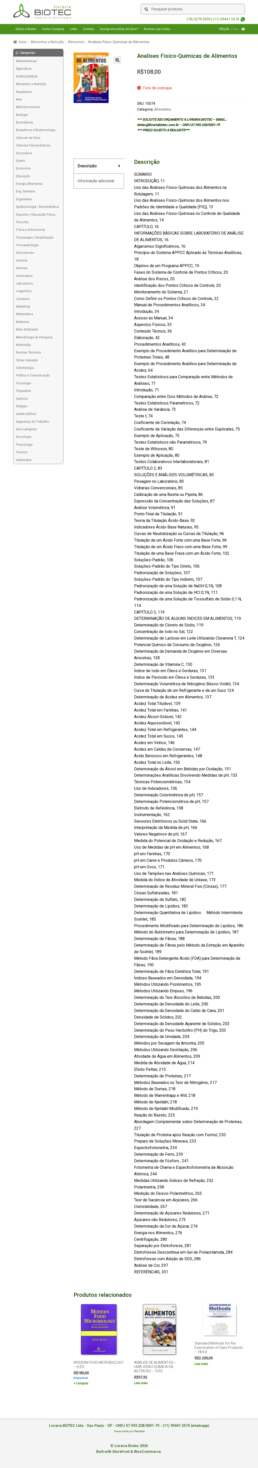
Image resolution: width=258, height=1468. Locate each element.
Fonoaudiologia (27, 245)
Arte (19, 99)
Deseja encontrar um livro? (119, 29)
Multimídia (23, 345)
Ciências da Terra (28, 138)
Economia (23, 168)
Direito (20, 161)
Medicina (22, 322)
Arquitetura (24, 92)
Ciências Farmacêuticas (33, 145)
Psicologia (23, 383)
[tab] (99, 166)
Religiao (21, 406)
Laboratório (24, 283)
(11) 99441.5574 (226, 19)
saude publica (26, 414)
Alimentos (76, 42)
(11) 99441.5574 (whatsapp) (186, 1426)
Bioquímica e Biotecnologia (35, 130)
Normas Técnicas (28, 352)
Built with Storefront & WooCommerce (128, 1452)
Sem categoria (26, 429)
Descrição (87, 166)
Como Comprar (53, 29)
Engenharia (24, 199)
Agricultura (23, 68)
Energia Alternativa (29, 184)
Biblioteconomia (28, 107)
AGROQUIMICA (27, 76)
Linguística (23, 291)
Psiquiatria (23, 391)
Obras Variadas (27, 360)
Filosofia (22, 222)
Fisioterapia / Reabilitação (35, 237)
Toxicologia (24, 444)
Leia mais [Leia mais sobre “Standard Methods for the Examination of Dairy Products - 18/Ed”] (201, 1364)
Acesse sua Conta (157, 29)
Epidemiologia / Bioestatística (37, 207)
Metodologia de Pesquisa (34, 337)
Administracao (26, 61)
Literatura (22, 299)
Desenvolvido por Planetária (129, 1431)
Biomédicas (24, 122)
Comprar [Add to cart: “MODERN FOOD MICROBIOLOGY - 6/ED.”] (82, 1383)
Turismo (21, 452)
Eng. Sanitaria (25, 191)
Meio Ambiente (27, 329)
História (21, 260)
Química (22, 398)
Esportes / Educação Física (35, 214)
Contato (88, 29)
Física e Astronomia (30, 230)
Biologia (22, 115)
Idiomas (21, 268)
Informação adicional (96, 181)
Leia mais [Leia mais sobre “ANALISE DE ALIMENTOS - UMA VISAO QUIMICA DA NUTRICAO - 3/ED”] (141, 1383)
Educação (23, 176)
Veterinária (23, 460)
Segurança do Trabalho (32, 421)
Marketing (23, 306)
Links (73, 29)
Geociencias (25, 253)
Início (23, 42)
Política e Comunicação (33, 375)
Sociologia (23, 437)
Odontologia (25, 368)
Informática (24, 276)
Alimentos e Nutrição (47, 42)
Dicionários (24, 153)
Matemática (24, 314)
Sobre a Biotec (26, 29)
